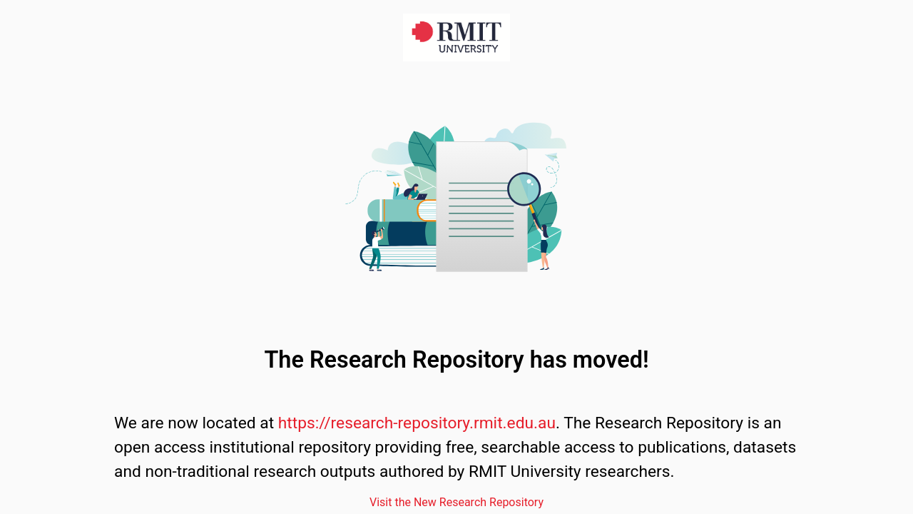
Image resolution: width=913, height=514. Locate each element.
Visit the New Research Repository (456, 502)
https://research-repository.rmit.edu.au (417, 423)
